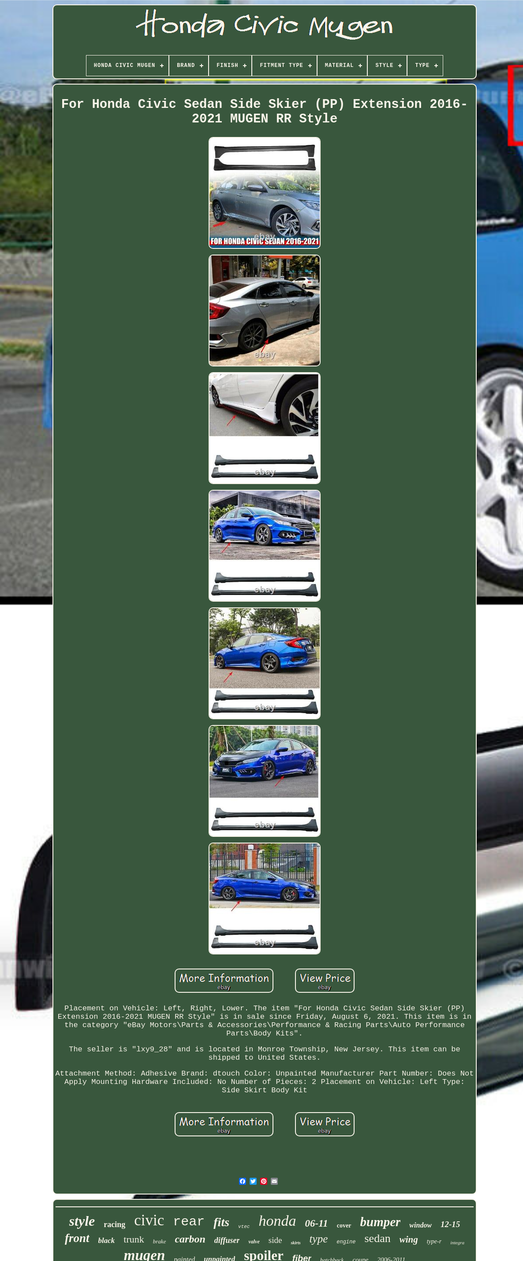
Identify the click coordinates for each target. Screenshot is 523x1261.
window (420, 1225)
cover (344, 1225)
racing (114, 1224)
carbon (190, 1239)
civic (149, 1220)
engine (345, 1242)
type (319, 1239)
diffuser (227, 1240)
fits (221, 1222)
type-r (434, 1241)
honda (277, 1221)
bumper (380, 1222)
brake (159, 1241)
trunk (133, 1239)
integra (457, 1242)
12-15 (450, 1224)
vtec (244, 1226)
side (275, 1240)
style (82, 1221)
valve (253, 1242)
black (106, 1240)
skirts (295, 1242)
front (77, 1238)
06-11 (316, 1223)
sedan (377, 1238)
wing (409, 1239)
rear (189, 1221)
